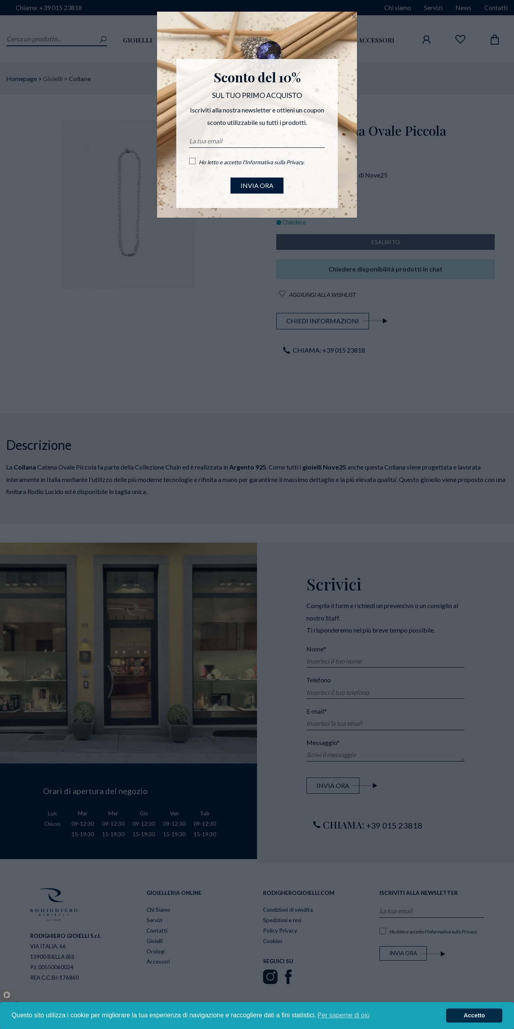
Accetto (474, 1015)
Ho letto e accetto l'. (251, 162)
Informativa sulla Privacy (274, 162)
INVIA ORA (257, 185)
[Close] (354, 16)
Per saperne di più (344, 1015)
